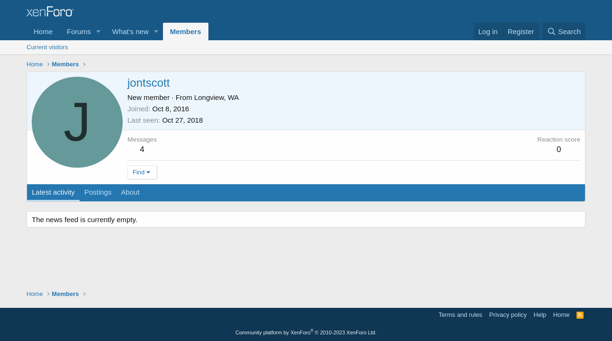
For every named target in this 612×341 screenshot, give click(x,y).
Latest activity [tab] (53, 192)
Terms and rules (460, 314)
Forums (79, 31)
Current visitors (47, 47)
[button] (98, 31)
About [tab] (130, 192)
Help (540, 314)
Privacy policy (508, 314)
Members (185, 31)
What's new (130, 31)
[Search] (563, 31)
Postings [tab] (98, 192)
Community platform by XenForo (306, 332)
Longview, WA (216, 97)
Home (43, 31)
